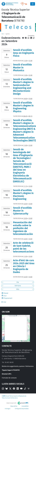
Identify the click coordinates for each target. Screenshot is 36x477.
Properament (8, 298)
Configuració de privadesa (22, 408)
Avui (5, 296)
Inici (3, 34)
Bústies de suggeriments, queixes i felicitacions (18, 366)
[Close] (32, 4)
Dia (18, 282)
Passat (6, 293)
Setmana (18, 286)
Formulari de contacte (9, 378)
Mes (17, 289)
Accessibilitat (25, 406)
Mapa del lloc (13, 406)
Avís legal (7, 408)
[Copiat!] (33, 38)
